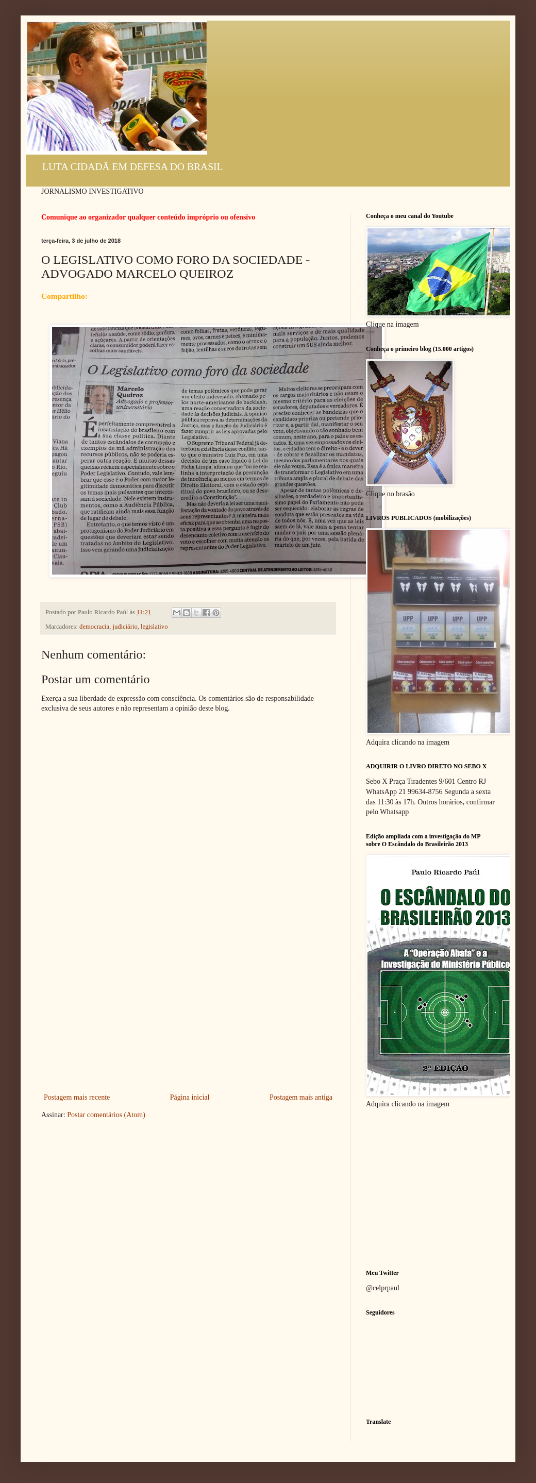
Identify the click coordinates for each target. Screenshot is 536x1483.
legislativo (154, 626)
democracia (94, 626)
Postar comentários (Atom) (106, 1115)
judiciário (124, 626)
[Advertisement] (188, 1013)
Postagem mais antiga (301, 1097)
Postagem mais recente (77, 1097)
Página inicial (190, 1097)
